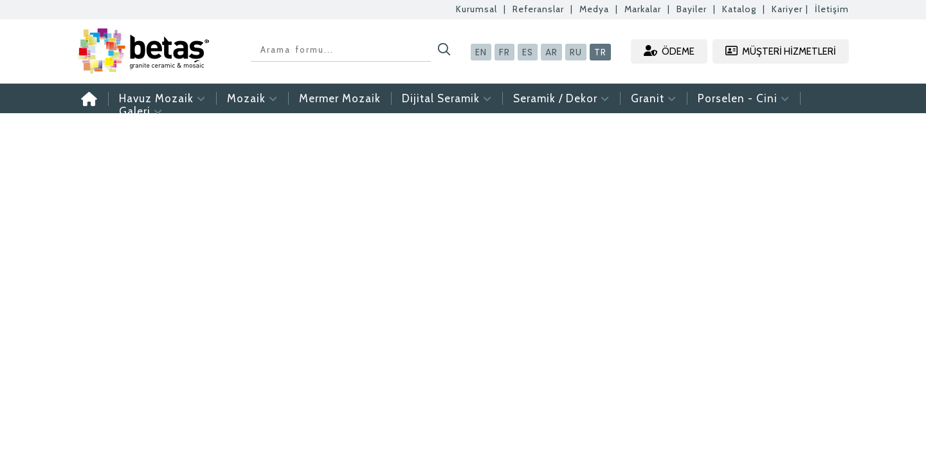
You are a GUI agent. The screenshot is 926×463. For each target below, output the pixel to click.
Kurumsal (476, 9)
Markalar (642, 9)
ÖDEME (669, 51)
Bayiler (691, 9)
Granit (653, 98)
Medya (594, 9)
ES (527, 52)
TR (600, 52)
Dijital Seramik (447, 98)
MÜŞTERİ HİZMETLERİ (780, 51)
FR (504, 52)
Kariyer (787, 9)
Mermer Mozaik (340, 98)
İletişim (832, 9)
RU (576, 52)
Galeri (141, 111)
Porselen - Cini (744, 98)
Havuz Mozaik (162, 98)
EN (481, 52)
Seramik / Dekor (561, 98)
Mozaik (252, 98)
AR (551, 52)
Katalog (739, 9)
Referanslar (538, 9)
